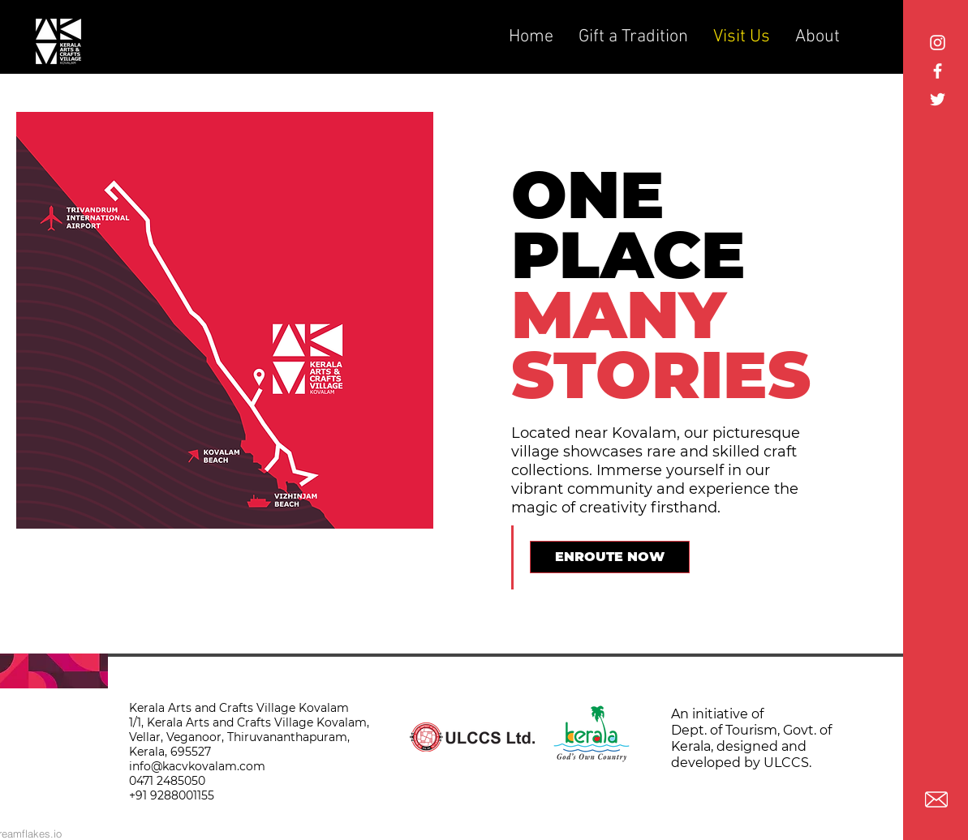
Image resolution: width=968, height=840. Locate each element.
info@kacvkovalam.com (197, 766)
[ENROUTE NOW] (610, 557)
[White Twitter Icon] (937, 99)
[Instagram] (937, 42)
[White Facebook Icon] (937, 71)
